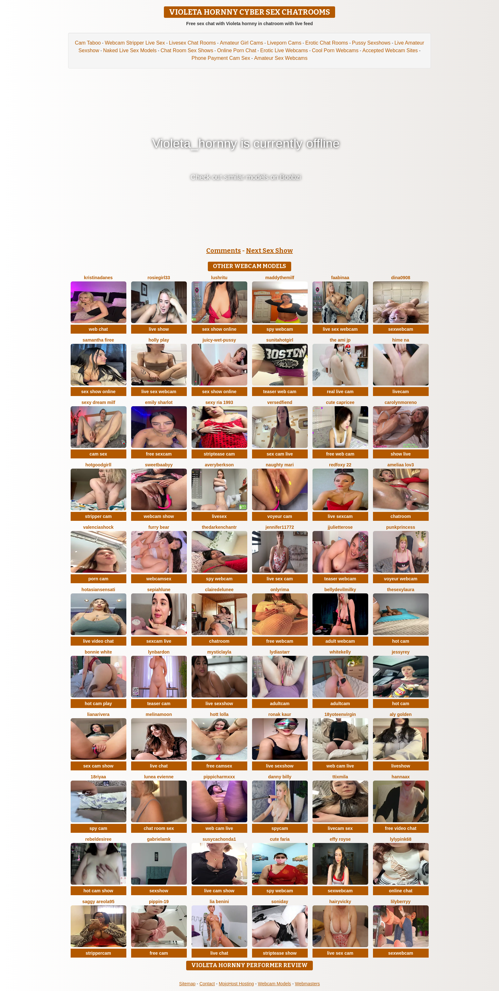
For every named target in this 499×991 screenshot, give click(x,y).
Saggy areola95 (98, 901)
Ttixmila (340, 776)
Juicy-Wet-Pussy (219, 340)
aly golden (400, 714)
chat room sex (159, 828)
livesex (219, 516)
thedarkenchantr (219, 527)
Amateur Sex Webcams (280, 58)
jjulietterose (340, 527)
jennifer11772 (279, 527)
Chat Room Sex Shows (186, 50)
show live (400, 454)
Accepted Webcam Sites (390, 50)
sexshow (158, 890)
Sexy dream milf (98, 402)
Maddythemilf (279, 277)
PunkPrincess (400, 527)
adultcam (279, 703)
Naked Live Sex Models (130, 50)
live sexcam (340, 516)
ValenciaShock (98, 527)
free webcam (279, 641)
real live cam (340, 391)
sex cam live (280, 454)
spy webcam (279, 329)
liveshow (400, 765)
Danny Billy (279, 776)
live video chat (98, 641)
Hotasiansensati (98, 589)
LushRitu (219, 277)
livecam (400, 391)
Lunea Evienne (159, 776)
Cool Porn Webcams (335, 50)
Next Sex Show (269, 250)
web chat (98, 329)
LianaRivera (98, 714)
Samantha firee (98, 340)
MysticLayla (219, 652)
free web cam (340, 454)
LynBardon (159, 652)
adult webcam (340, 641)
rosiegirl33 (159, 277)
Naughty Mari (280, 464)
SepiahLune (158, 589)
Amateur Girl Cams (241, 43)
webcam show (159, 516)
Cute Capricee (340, 402)
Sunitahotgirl (279, 340)
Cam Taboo (88, 43)
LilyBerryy (401, 901)
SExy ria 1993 (219, 402)
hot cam (400, 641)
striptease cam (219, 454)
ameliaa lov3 (400, 464)
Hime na (400, 340)
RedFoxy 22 (340, 464)
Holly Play (159, 340)
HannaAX (401, 776)
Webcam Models (274, 983)
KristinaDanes (98, 277)
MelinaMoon (159, 714)
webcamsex (159, 578)
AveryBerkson (219, 464)
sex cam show (98, 765)
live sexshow (219, 703)
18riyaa (98, 776)
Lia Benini (219, 901)
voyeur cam (279, 516)
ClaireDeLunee (219, 589)
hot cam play (98, 703)
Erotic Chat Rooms (326, 43)
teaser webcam (340, 578)
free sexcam (159, 454)
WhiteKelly (340, 652)
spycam (279, 828)
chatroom (400, 516)
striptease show (280, 953)
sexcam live (159, 641)
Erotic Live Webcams (284, 50)
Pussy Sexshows (371, 43)
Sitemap (187, 983)
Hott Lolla (219, 714)
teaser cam (158, 703)
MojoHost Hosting (236, 983)
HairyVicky (340, 901)
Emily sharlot (158, 402)
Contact (207, 983)
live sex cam (280, 578)
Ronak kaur (279, 714)
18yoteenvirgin (340, 714)
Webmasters (307, 983)
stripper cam (98, 516)
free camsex (219, 765)
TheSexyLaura (400, 589)
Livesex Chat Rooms (192, 43)
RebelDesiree (98, 839)
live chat (159, 765)
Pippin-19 (159, 901)
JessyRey (401, 652)
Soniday (279, 901)
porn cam (98, 578)
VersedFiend (279, 402)
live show (159, 329)
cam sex (98, 454)
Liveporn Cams (284, 43)
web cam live (340, 765)
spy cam (98, 828)
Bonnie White (98, 652)
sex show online (219, 329)
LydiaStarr (280, 652)
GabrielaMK (159, 839)
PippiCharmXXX (219, 776)
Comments (223, 250)
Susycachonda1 (219, 839)
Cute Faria (280, 839)
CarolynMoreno (400, 402)
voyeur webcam (400, 578)
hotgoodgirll (98, 464)
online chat (400, 890)
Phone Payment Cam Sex (221, 58)
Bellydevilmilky (340, 589)
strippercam (98, 953)
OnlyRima (280, 589)
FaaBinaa (340, 277)
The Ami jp (340, 340)
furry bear (158, 527)
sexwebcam (400, 329)
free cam (159, 953)
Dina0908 (400, 277)
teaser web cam (279, 391)
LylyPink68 (400, 839)
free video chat (401, 828)
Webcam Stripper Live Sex (135, 43)
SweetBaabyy (158, 464)
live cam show (219, 890)
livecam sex (340, 828)
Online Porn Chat (236, 50)
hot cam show (98, 890)
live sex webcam (340, 329)
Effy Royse (340, 839)
